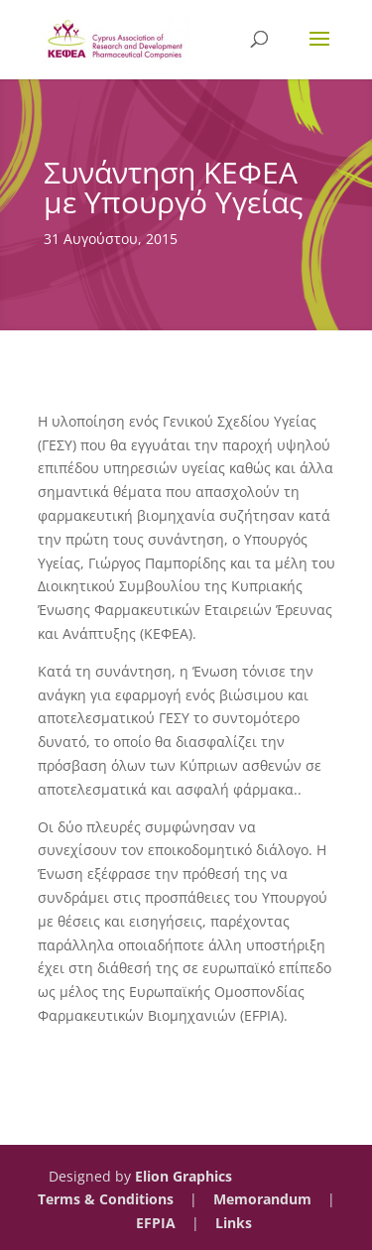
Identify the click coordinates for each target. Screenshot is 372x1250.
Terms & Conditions (106, 1198)
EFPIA (156, 1222)
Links (233, 1222)
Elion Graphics (183, 1176)
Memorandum (262, 1198)
